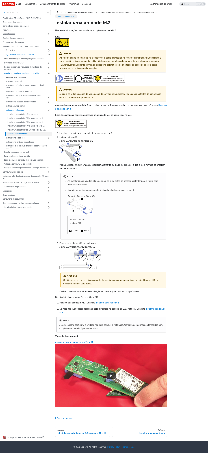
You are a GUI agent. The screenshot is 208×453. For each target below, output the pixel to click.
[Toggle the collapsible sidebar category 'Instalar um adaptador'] (49, 110)
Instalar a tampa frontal (15, 106)
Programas (73, 4)
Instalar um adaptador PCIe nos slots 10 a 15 (26, 126)
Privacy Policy (113, 447)
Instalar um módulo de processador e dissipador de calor (27, 86)
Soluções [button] (86, 4)
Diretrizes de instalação (14, 63)
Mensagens (7, 191)
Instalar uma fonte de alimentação (20, 142)
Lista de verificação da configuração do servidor (24, 59)
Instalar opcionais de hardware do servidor (21, 73)
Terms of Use (128, 447)
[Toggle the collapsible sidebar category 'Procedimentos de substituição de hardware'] (49, 182)
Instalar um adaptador (15, 110)
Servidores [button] (30, 4)
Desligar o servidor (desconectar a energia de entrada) (26, 168)
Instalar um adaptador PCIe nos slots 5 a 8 (25, 118)
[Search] (192, 4)
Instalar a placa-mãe (14, 81)
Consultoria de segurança (13, 199)
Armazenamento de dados (52, 4)
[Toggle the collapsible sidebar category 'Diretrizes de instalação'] (49, 63)
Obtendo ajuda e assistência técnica (17, 207)
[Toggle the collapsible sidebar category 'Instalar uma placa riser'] (49, 138)
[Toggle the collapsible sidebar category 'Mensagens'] (49, 191)
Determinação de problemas (14, 187)
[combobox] (6, 12)
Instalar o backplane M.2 (107, 303)
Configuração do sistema (13, 172)
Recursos (6, 30)
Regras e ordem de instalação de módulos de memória (23, 68)
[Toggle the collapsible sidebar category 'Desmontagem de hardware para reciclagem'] (49, 203)
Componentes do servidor (13, 42)
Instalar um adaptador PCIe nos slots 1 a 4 (25, 122)
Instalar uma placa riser (15, 138)
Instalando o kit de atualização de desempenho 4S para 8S (26, 147)
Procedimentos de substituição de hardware (21, 182)
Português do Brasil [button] (161, 4)
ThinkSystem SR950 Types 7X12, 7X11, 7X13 (22, 18)
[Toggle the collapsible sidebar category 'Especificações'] (49, 34)
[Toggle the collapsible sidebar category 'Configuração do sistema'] (49, 172)
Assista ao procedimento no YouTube (74, 342)
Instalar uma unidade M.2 (17, 134)
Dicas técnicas (9, 195)
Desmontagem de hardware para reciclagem (21, 203)
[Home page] (57, 12)
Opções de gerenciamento (13, 38)
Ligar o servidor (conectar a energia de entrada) (24, 160)
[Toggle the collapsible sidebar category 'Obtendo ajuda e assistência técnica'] (49, 207)
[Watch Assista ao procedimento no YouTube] (111, 376)
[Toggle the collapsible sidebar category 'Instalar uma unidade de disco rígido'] (49, 102)
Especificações (9, 34)
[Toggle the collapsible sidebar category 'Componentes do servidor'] (49, 42)
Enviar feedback (64, 418)
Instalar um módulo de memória (19, 91)
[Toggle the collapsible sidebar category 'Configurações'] (49, 50)
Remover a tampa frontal (16, 77)
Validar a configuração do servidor (18, 164)
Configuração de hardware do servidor (18, 54)
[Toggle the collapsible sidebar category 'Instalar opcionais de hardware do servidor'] (49, 73)
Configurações (9, 50)
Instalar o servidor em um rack (16, 152)
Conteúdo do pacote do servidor (16, 26)
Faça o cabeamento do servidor (17, 156)
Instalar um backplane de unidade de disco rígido (23, 96)
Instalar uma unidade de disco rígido (21, 102)
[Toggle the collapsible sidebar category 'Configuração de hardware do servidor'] (49, 55)
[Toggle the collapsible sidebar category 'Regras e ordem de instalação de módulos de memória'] (49, 68)
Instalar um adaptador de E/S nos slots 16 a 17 (26, 130)
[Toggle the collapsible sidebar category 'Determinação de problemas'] (49, 187)
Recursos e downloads (12, 22)
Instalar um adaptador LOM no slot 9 (22, 114)
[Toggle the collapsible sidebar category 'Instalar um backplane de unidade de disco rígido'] (49, 97)
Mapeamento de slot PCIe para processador (21, 46)
